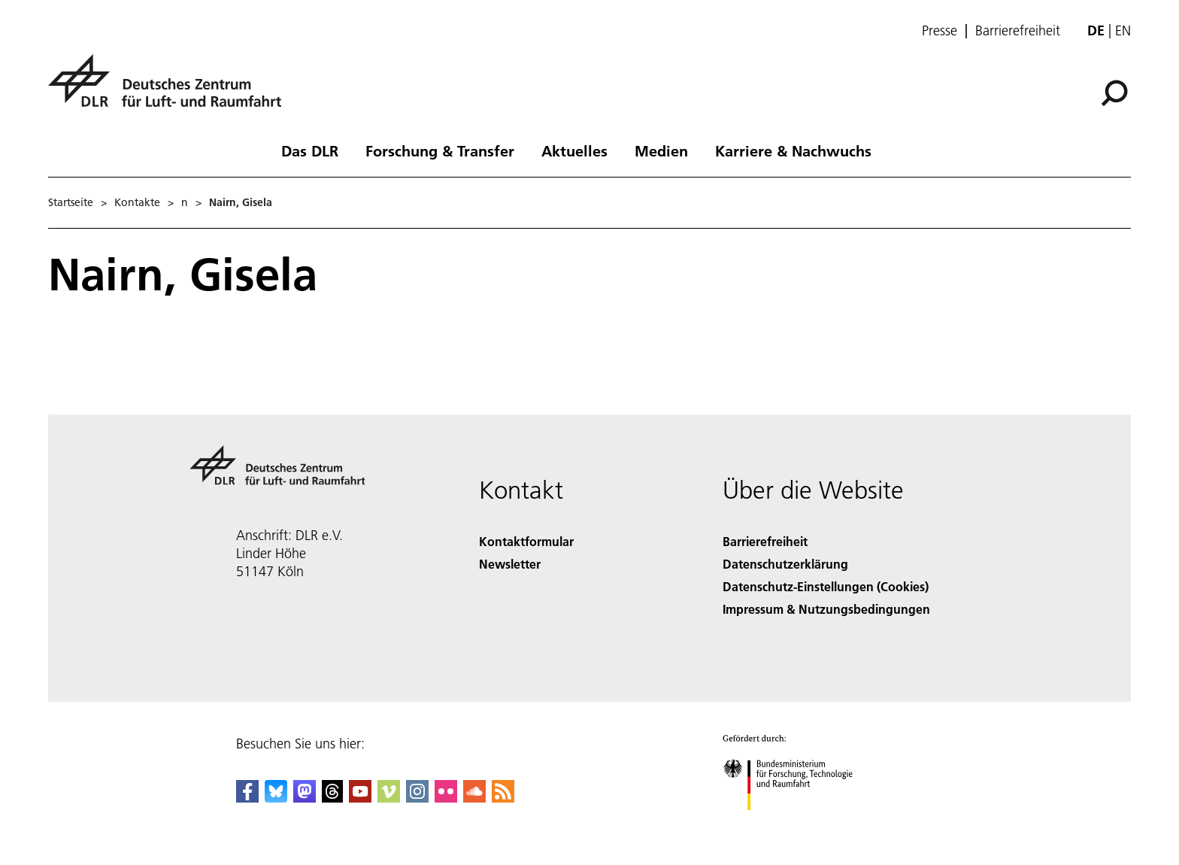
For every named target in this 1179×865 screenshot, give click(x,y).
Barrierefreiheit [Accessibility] (765, 541)
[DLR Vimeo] (388, 797)
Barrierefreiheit (1017, 31)
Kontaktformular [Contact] (526, 541)
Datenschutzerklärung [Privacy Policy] (785, 564)
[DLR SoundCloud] (474, 797)
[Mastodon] (304, 797)
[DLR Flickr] (446, 797)
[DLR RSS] (503, 797)
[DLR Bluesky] (276, 797)
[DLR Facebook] (247, 797)
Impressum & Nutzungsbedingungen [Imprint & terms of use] (826, 609)
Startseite (70, 202)
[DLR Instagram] (417, 797)
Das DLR (309, 150)
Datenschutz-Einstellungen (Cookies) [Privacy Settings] (826, 586)
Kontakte (137, 202)
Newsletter (510, 564)
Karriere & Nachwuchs (793, 150)
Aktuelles (574, 150)
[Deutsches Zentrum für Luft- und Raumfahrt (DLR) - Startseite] (170, 89)
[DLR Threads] (332, 797)
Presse (939, 31)
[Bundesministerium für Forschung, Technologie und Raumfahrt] (795, 823)
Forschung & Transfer (439, 150)
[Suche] (1114, 93)
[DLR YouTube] (360, 797)
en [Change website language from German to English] (1123, 30)
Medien (661, 150)
